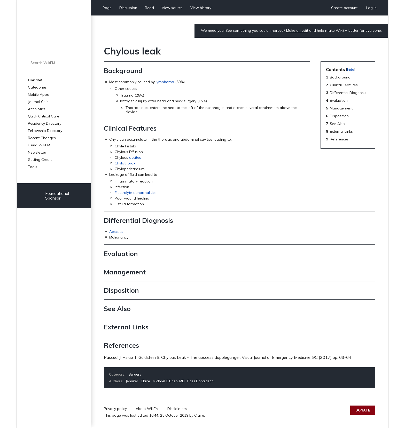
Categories (37, 87)
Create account (344, 7)
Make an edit (297, 30)
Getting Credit (40, 159)
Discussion (128, 7)
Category (116, 374)
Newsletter (37, 152)
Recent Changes (42, 138)
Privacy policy (115, 408)
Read (149, 7)
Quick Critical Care (43, 116)
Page (107, 7)
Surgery (135, 374)
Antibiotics (36, 109)
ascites (135, 157)
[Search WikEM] (54, 62)
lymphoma (165, 82)
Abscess (116, 231)
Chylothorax (125, 163)
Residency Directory (44, 123)
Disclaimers (177, 408)
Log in (371, 7)
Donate (362, 410)
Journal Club (38, 101)
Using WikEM (39, 145)
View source (172, 7)
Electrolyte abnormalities (136, 192)
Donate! (35, 80)
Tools (32, 166)
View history (200, 7)
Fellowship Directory (45, 130)
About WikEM (147, 408)
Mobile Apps (38, 94)
